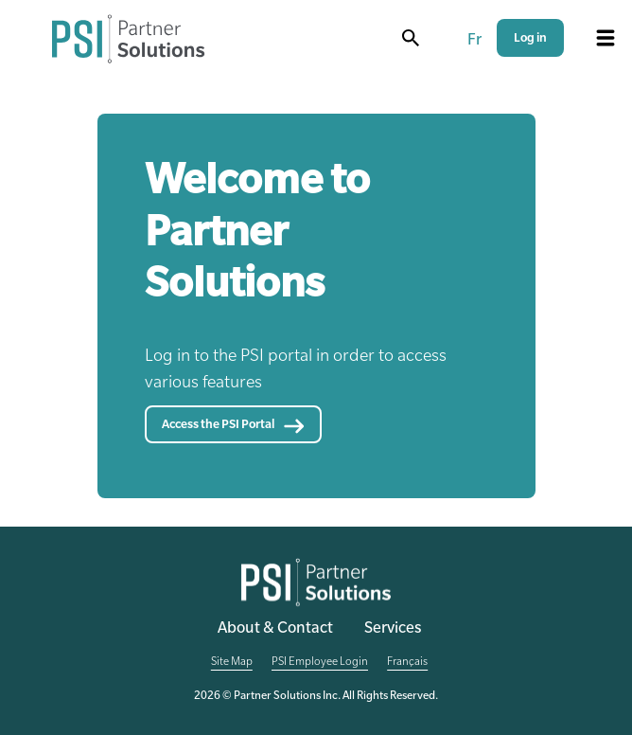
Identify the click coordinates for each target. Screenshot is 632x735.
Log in (530, 39)
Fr (474, 41)
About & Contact (275, 629)
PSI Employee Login (320, 662)
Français (407, 662)
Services (392, 629)
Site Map (232, 662)
